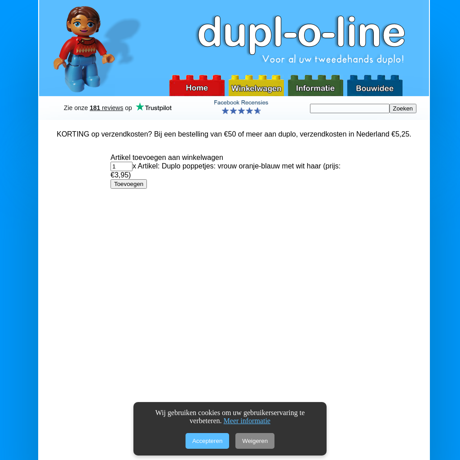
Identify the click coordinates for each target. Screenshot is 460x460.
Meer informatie (247, 421)
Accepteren (207, 441)
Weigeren (255, 441)
